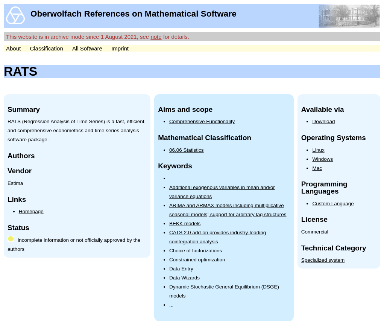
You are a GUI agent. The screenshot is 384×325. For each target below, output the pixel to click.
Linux (318, 150)
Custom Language (333, 203)
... (171, 305)
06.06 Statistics (186, 150)
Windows (322, 159)
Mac (317, 168)
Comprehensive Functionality (202, 121)
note (155, 37)
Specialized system (323, 260)
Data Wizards (184, 278)
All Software (87, 48)
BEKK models (184, 223)
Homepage (31, 211)
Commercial (314, 232)
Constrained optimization (197, 259)
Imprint (120, 48)
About (13, 48)
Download (323, 121)
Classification (46, 48)
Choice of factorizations (195, 250)
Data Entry (181, 269)
